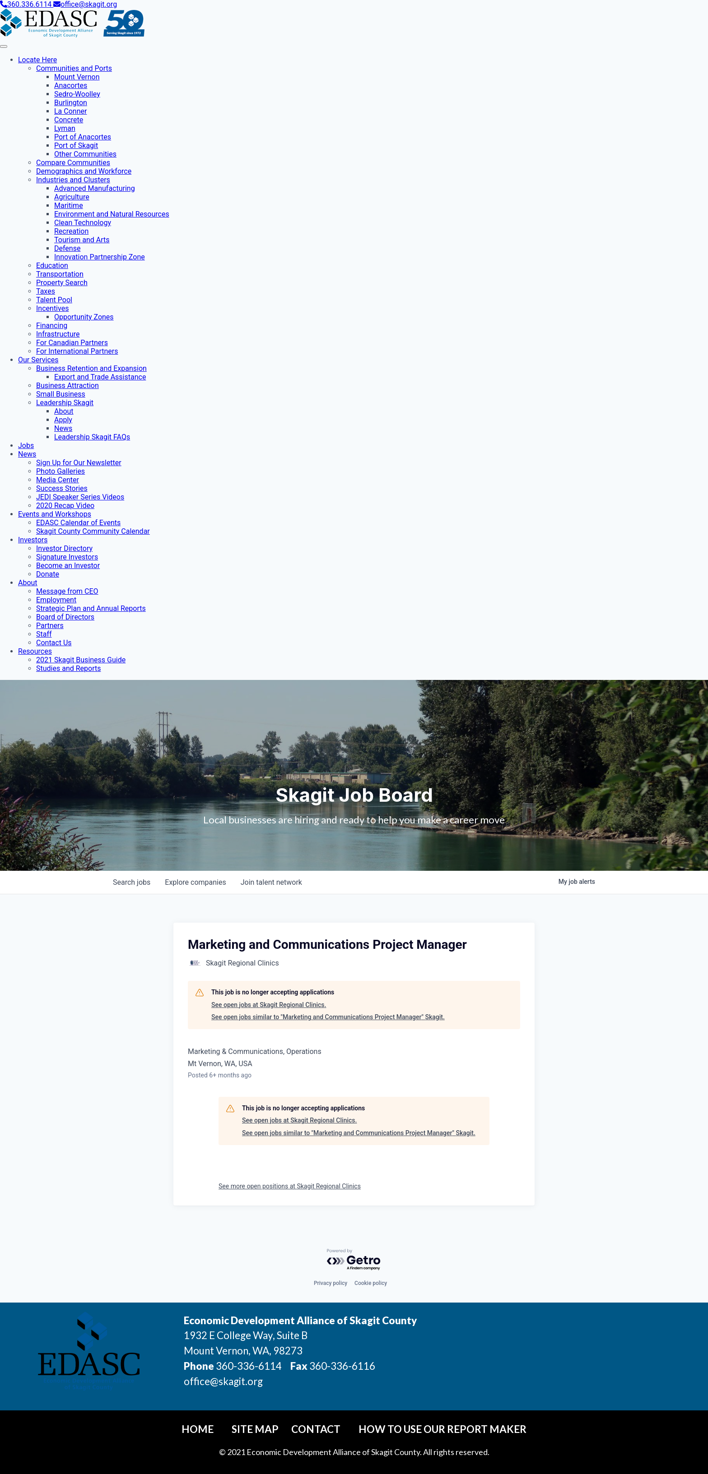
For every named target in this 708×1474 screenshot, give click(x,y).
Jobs (26, 445)
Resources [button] (35, 651)
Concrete (68, 120)
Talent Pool (54, 300)
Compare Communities (73, 162)
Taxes (45, 291)
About (64, 411)
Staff (44, 634)
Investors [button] (32, 540)
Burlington (70, 102)
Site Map (255, 1429)
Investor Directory (64, 548)
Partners (50, 625)
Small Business (60, 394)
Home (198, 1429)
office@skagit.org (85, 4)
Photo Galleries (60, 471)
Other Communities (85, 154)
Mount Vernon (77, 77)
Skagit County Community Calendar (93, 531)
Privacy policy (330, 1283)
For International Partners (77, 351)
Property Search (62, 282)
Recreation (71, 231)
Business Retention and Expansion (91, 368)
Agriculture (71, 197)
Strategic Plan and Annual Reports (91, 608)
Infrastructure (57, 334)
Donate (47, 574)
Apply (63, 420)
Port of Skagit (76, 145)
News (63, 428)
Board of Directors (65, 617)
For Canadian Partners (72, 342)
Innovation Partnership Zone (99, 257)
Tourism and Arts (82, 240)
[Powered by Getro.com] (354, 1260)
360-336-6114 (249, 1366)
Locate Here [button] (37, 59)
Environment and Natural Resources (111, 214)
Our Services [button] (38, 360)
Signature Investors (67, 557)
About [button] (27, 582)
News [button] (27, 454)
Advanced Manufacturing (94, 188)
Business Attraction (67, 385)
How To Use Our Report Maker (442, 1429)
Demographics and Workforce (83, 171)
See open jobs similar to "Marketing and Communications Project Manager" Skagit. (328, 1017)
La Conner (70, 111)
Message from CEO (67, 591)
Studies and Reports (68, 668)
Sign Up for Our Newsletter (78, 462)
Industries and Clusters (73, 180)
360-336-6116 (341, 1366)
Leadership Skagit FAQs (92, 437)
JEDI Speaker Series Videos (80, 497)
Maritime (68, 205)
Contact (315, 1429)
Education (52, 265)
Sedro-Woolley (77, 94)
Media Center (57, 480)
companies (195, 882)
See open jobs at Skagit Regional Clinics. (268, 1004)
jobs (131, 882)
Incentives (52, 308)
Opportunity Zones (84, 317)
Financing (51, 325)
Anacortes (70, 85)
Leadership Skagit (64, 402)
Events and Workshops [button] (54, 514)
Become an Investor (68, 565)
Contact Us (54, 642)
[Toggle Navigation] (3, 46)
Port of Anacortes (82, 137)
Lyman (64, 128)
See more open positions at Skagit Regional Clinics (290, 1186)
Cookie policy (370, 1283)
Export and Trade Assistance (100, 377)
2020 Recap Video (65, 505)
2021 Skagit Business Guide (81, 660)
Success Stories (62, 488)
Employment (56, 600)
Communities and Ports (74, 68)
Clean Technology (82, 222)
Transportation (60, 274)
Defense (67, 248)
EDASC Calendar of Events (78, 522)
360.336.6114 (26, 4)
